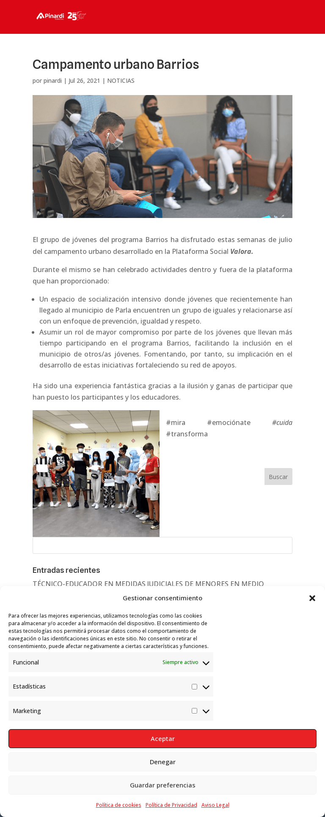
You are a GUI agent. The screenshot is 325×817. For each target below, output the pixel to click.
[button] (312, 598)
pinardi (53, 80)
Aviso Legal (215, 805)
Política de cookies (118, 805)
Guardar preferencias (163, 785)
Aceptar (163, 738)
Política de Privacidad (171, 805)
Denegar (163, 761)
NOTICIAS (121, 80)
